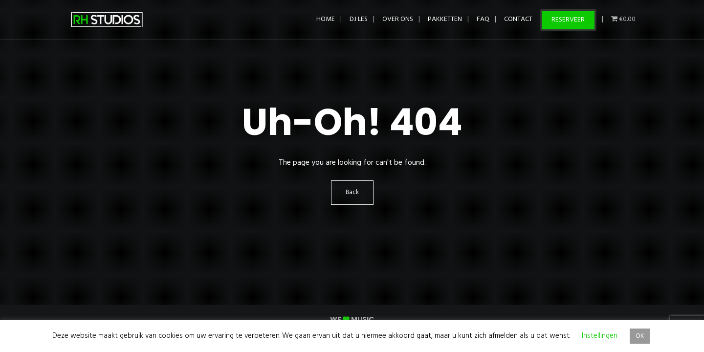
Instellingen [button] (599, 336)
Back (352, 193)
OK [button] (640, 336)
